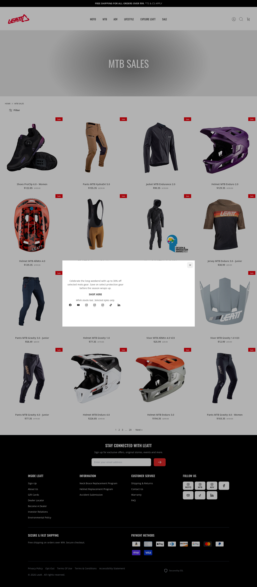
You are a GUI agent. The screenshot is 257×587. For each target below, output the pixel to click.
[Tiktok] (111, 305)
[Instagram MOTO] (86, 305)
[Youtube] (78, 305)
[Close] (190, 265)
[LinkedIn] (119, 305)
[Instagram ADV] (102, 305)
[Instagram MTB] (94, 305)
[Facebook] (70, 305)
